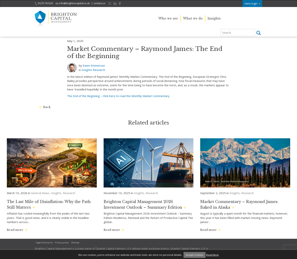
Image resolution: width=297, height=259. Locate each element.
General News (40, 193)
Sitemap (75, 242)
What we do (193, 18)
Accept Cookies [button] (194, 255)
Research (99, 70)
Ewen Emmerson (94, 65)
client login (252, 3)
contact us (99, 3)
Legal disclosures (44, 242)
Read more (15, 230)
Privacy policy (62, 242)
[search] (237, 32)
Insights (214, 18)
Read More (212, 255)
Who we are (168, 18)
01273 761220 (44, 3)
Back (47, 107)
